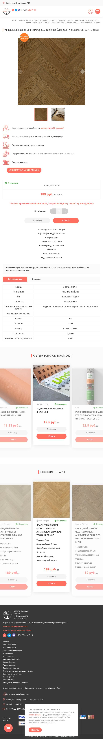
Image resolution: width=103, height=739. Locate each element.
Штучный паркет (9, 662)
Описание (36, 279)
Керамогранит (8, 677)
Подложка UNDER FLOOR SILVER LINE (49, 410)
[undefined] (21, 71)
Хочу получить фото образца (24, 170)
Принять (35, 730)
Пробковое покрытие (11, 668)
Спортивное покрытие (11, 659)
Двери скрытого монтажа (12, 674)
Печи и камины (8, 680)
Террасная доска (9, 665)
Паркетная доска (9, 644)
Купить (66, 220)
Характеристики (15, 279)
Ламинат (6, 642)
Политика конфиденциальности (15, 627)
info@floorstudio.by (14, 704)
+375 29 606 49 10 (25, 635)
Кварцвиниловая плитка (12, 650)
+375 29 (28, 10)
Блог (59, 688)
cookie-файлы (35, 715)
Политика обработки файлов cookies (17, 630)
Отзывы (39, 688)
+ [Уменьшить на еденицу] (65, 211)
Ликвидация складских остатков (15, 683)
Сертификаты (50, 688)
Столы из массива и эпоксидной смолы (18, 671)
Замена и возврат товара (12, 688)
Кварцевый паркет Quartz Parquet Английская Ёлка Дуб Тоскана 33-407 (48, 530)
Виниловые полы (9, 647)
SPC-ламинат (8, 653)
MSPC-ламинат (8, 656)
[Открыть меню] (97, 11)
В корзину (37, 220)
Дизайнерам (29, 688)
